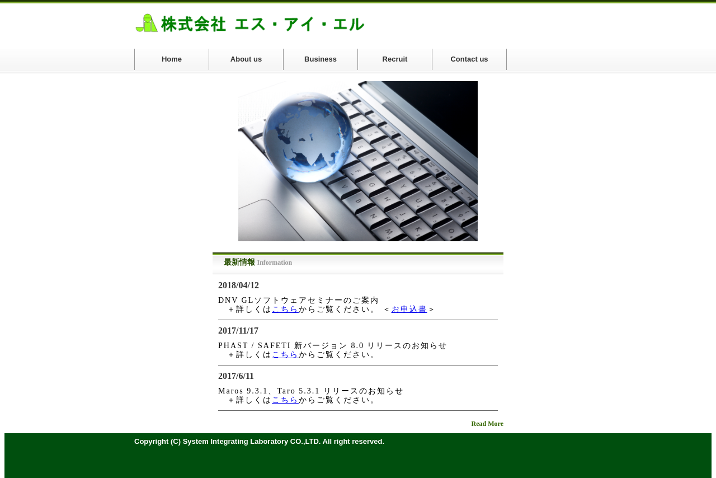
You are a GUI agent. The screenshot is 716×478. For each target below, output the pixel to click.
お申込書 (409, 309)
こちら (285, 309)
